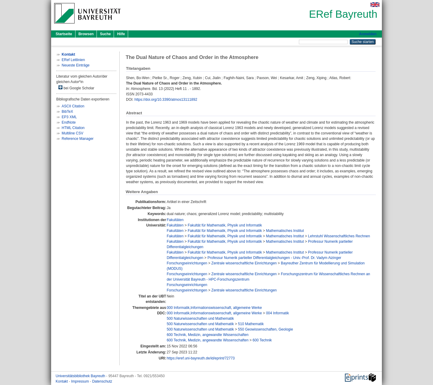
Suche (105, 34)
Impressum (80, 381)
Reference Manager (78, 139)
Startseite (64, 34)
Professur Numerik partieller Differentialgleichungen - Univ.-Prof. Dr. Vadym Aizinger (274, 258)
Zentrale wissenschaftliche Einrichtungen (244, 263)
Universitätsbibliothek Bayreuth (81, 376)
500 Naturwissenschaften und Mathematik (200, 318)
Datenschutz (102, 381)
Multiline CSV (72, 133)
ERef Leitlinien (73, 60)
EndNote (69, 122)
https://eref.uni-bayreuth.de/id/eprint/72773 (201, 358)
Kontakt (62, 381)
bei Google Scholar (76, 87)
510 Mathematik (251, 324)
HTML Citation (73, 128)
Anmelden (367, 34)
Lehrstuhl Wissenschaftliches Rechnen (339, 236)
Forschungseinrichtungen (187, 263)
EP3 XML (69, 117)
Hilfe (121, 34)
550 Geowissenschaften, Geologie (265, 329)
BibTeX (67, 111)
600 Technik (262, 340)
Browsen (86, 34)
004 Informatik (277, 313)
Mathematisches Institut (285, 231)
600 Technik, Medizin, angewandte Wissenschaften (207, 335)
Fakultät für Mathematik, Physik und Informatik (225, 225)
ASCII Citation (73, 106)
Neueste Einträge (76, 65)
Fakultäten (175, 220)
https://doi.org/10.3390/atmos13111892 (165, 99)
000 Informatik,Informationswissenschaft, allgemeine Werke (214, 308)
